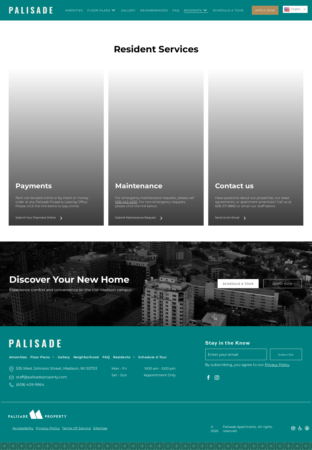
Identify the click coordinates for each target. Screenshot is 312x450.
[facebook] (208, 378)
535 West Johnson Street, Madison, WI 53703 (56, 368)
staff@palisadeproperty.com (41, 377)
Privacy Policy (277, 365)
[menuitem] (74, 10)
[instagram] (216, 378)
